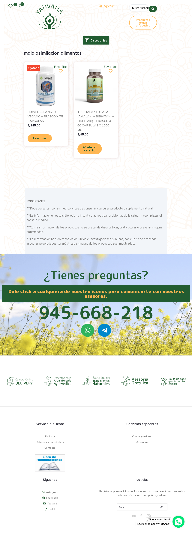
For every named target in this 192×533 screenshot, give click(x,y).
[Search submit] (153, 7)
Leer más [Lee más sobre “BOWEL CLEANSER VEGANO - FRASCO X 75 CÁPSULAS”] (39, 138)
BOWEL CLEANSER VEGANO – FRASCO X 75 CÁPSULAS (45, 116)
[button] (96, 40)
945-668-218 (96, 312)
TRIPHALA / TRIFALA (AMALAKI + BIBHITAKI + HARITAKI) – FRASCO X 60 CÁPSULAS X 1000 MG (95, 121)
